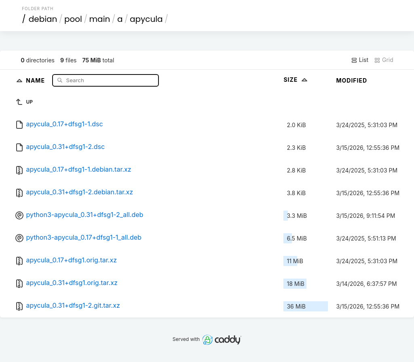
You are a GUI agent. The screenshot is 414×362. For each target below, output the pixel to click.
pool (73, 19)
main (99, 19)
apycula (146, 19)
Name (36, 80)
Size (296, 79)
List (359, 60)
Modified (351, 80)
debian (43, 19)
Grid (383, 60)
